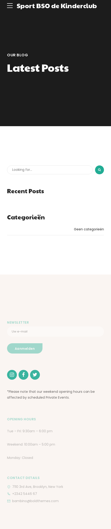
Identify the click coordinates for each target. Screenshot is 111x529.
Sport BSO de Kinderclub (57, 5)
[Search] (99, 169)
